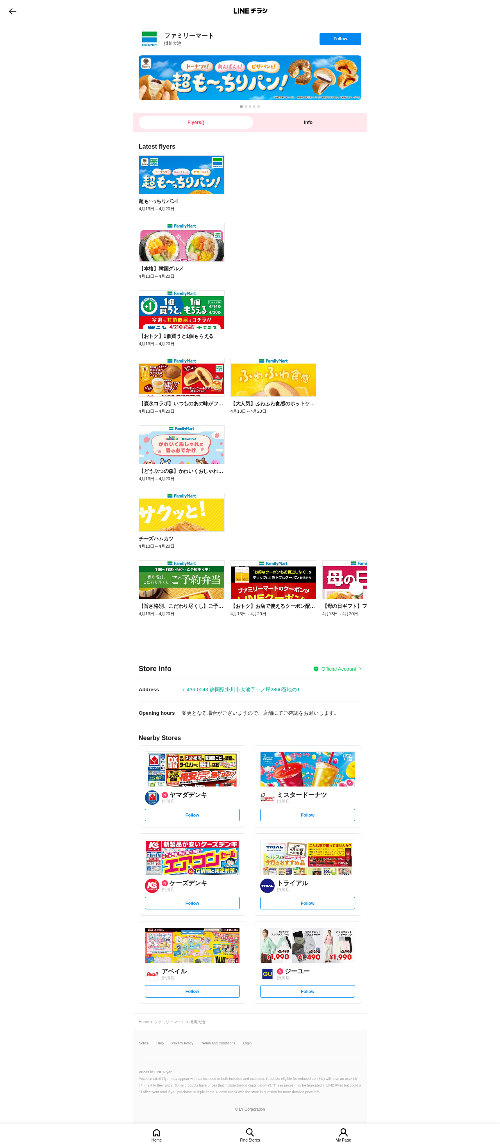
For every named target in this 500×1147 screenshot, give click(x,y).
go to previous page (12, 11)
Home (157, 1140)
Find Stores (250, 1140)
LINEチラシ (250, 11)
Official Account (338, 669)
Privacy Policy (182, 1043)
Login (247, 1043)
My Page (343, 1140)
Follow (340, 40)
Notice (144, 1043)
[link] (149, 39)
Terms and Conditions (218, 1043)
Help (160, 1043)
